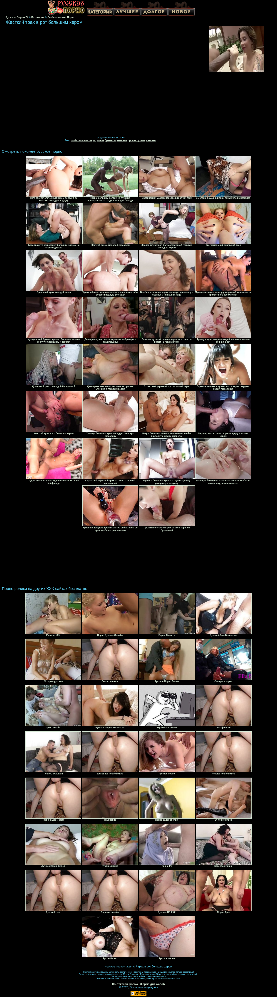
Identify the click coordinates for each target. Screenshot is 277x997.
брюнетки (110, 140)
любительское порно (83, 140)
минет (100, 140)
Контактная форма (125, 984)
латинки (151, 140)
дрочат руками (136, 140)
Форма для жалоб (152, 984)
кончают (122, 140)
